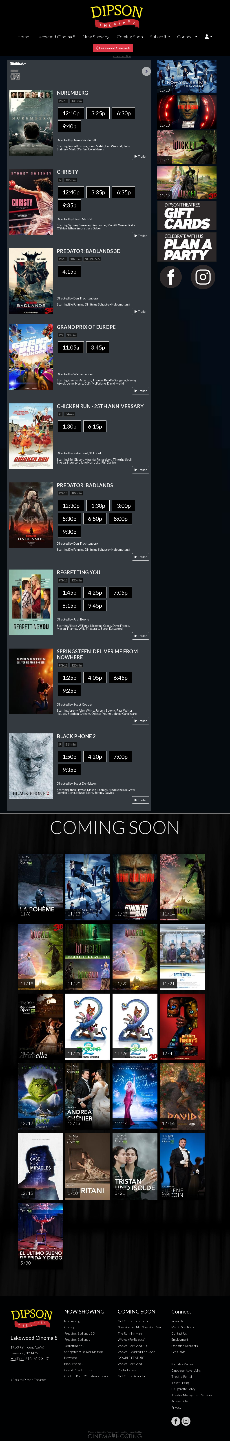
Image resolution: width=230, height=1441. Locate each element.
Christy (69, 1327)
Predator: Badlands (77, 1339)
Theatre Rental (181, 1376)
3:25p (98, 113)
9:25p (69, 690)
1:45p (69, 592)
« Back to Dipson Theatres (28, 1380)
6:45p (120, 677)
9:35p (69, 205)
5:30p (69, 518)
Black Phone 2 (73, 1364)
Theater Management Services (191, 1395)
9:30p (69, 531)
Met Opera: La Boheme (133, 1321)
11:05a (70, 347)
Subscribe (160, 36)
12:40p (70, 192)
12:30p (70, 505)
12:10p (70, 113)
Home (23, 36)
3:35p (98, 192)
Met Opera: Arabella (131, 1376)
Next (146, 71)
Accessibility (179, 1401)
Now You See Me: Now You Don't (140, 1327)
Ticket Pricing (180, 1383)
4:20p (95, 756)
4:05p (95, 677)
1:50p (69, 756)
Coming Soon (130, 36)
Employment (179, 1339)
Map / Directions (182, 1327)
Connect (185, 36)
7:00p (120, 756)
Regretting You (74, 1346)
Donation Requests (184, 1346)
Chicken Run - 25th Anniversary (86, 1376)
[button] (208, 36)
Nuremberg (72, 1321)
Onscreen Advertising (186, 1370)
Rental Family (127, 1370)
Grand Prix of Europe (78, 1370)
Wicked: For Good (130, 1364)
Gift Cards (178, 1352)
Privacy (176, 1407)
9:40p (69, 126)
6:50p (95, 518)
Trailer (141, 156)
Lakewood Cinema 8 (55, 36)
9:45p (95, 605)
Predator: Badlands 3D (79, 1333)
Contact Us (179, 1333)
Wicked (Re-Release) (131, 1339)
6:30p (123, 113)
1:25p (69, 677)
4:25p (95, 592)
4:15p (69, 271)
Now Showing (96, 36)
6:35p (123, 192)
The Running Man (130, 1333)
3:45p (98, 347)
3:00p (123, 505)
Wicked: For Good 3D (132, 1346)
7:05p (120, 592)
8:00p (120, 518)
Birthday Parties (182, 1364)
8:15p (69, 605)
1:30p (69, 426)
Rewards (177, 1321)
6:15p (95, 426)
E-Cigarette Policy (183, 1389)
